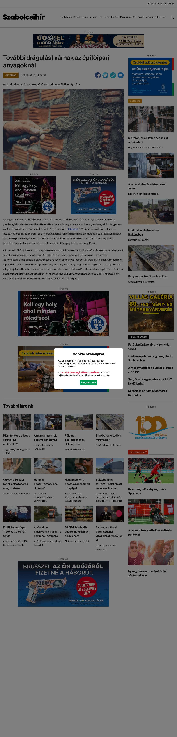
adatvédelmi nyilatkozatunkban (80, 372)
